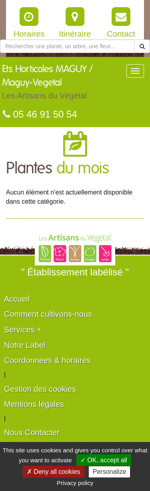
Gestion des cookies (40, 389)
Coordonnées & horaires (47, 360)
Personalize (109, 471)
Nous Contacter (32, 432)
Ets (64, 84)
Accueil (17, 299)
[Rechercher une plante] (67, 46)
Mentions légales (34, 404)
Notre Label (24, 345)
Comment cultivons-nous (48, 314)
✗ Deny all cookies (53, 471)
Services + (23, 329)
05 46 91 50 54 (40, 114)
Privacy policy (75, 482)
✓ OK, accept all (103, 460)
